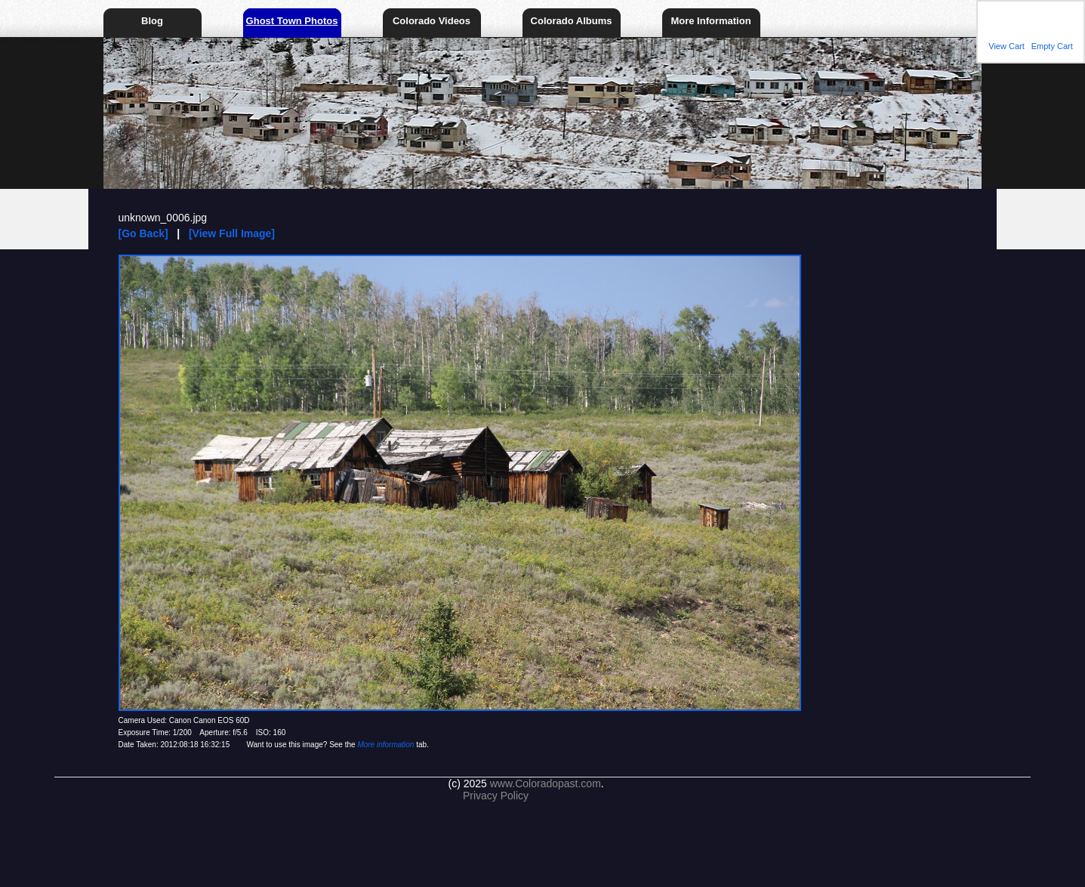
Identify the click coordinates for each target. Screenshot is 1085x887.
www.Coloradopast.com (545, 783)
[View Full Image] (232, 233)
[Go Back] (143, 233)
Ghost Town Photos (292, 20)
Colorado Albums (571, 20)
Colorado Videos (431, 20)
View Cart (1006, 46)
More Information (710, 20)
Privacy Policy (496, 796)
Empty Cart (1052, 46)
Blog (152, 20)
